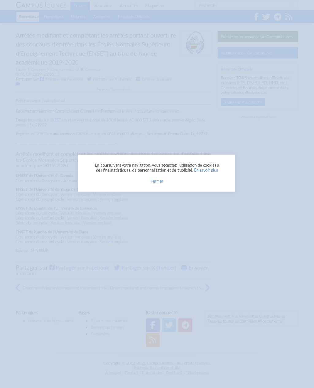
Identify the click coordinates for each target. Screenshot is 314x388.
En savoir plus (206, 170)
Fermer (157, 181)
